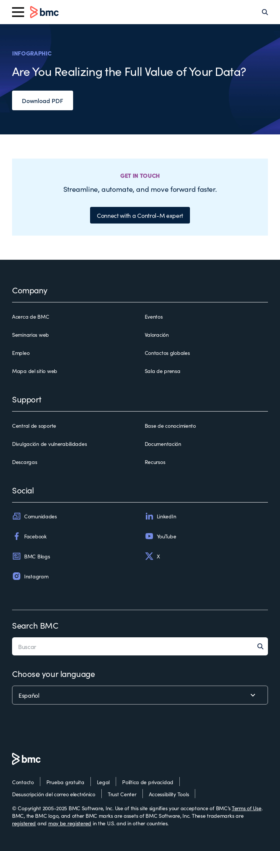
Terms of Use (247, 808)
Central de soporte (34, 425)
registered (24, 823)
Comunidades (34, 516)
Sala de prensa (163, 371)
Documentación (163, 443)
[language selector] (140, 695)
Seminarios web (30, 334)
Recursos (155, 462)
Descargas (24, 462)
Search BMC (35, 625)
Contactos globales (167, 352)
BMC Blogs (31, 556)
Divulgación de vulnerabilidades (49, 443)
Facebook (29, 536)
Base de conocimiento (170, 425)
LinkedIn (160, 516)
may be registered (69, 823)
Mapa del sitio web (34, 371)
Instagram (30, 576)
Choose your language (53, 673)
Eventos (154, 316)
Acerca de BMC (30, 316)
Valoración (157, 334)
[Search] (265, 12)
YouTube (160, 536)
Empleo (20, 352)
